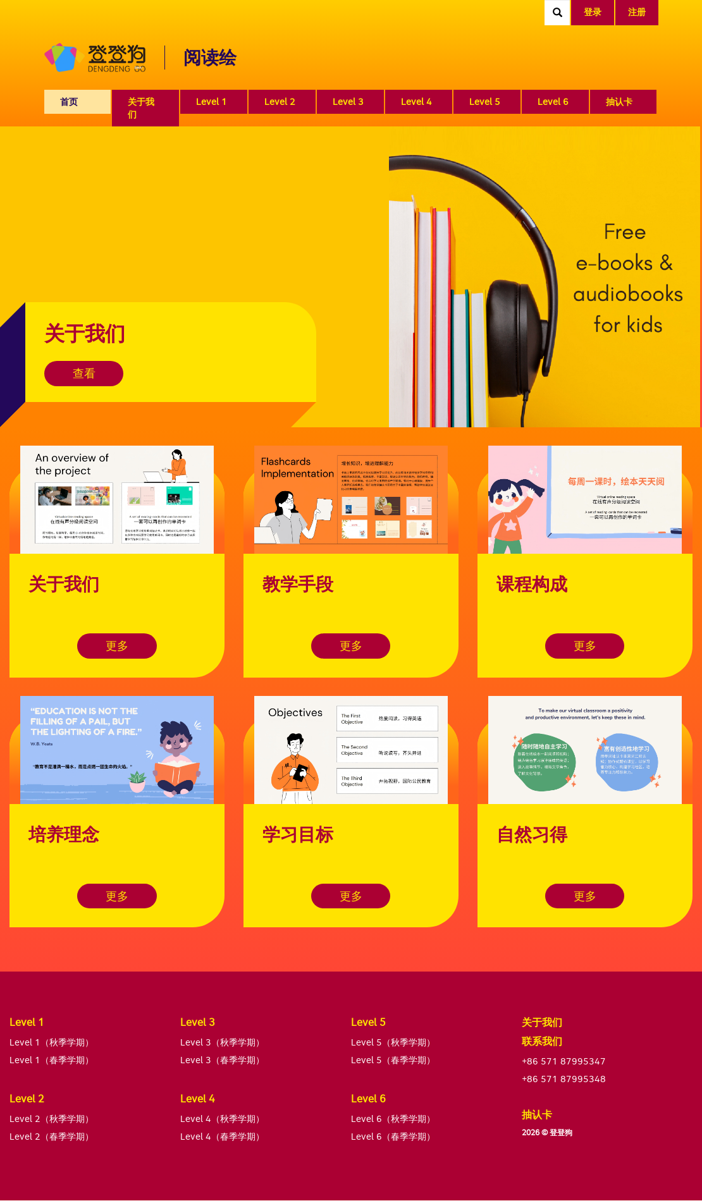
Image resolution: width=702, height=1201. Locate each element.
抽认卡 (619, 101)
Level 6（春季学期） (393, 1136)
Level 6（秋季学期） (393, 1118)
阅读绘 (210, 57)
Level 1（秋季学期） (51, 1042)
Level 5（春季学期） (393, 1059)
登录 (592, 11)
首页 (69, 101)
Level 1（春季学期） (51, 1059)
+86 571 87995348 (564, 1078)
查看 (85, 373)
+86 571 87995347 (564, 1061)
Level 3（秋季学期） (222, 1042)
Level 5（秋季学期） (393, 1042)
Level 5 (484, 101)
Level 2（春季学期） (51, 1136)
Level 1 (211, 101)
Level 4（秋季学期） (222, 1118)
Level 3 (348, 101)
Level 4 (416, 101)
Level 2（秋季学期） (51, 1118)
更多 (117, 645)
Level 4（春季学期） (222, 1136)
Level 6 (553, 101)
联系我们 (542, 1041)
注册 (637, 11)
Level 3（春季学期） (222, 1059)
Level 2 (279, 101)
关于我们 (141, 107)
